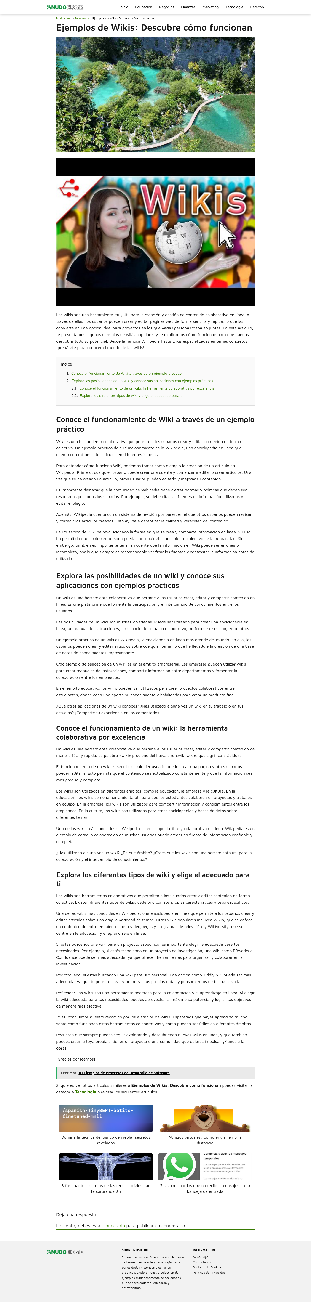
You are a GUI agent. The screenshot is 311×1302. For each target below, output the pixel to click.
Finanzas (188, 7)
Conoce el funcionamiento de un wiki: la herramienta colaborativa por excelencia (147, 388)
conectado (114, 1225)
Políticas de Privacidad (209, 1272)
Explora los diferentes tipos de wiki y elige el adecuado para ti (131, 395)
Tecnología (235, 7)
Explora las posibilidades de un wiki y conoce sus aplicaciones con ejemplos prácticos (142, 381)
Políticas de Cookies (207, 1267)
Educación (143, 7)
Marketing (210, 7)
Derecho (257, 7)
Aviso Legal (201, 1257)
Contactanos (202, 1262)
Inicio (124, 7)
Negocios (166, 7)
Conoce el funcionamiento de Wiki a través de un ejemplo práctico (126, 373)
